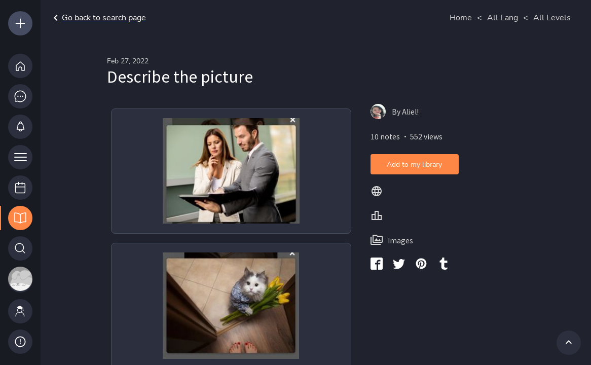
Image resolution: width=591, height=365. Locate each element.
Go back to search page (98, 18)
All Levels (552, 17)
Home (461, 17)
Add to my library (414, 164)
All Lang (502, 17)
